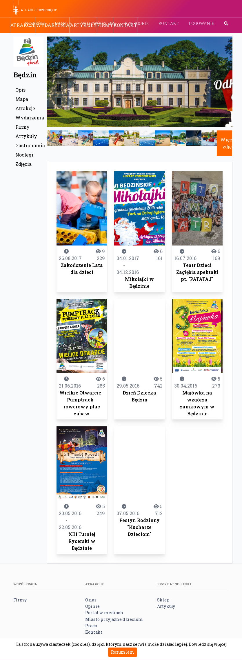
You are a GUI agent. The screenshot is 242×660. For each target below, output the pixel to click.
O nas (91, 600)
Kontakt (169, 23)
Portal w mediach (104, 612)
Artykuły (83, 25)
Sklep (163, 600)
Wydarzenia (53, 25)
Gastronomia (29, 145)
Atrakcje (23, 25)
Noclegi (24, 155)
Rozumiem (122, 652)
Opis (20, 90)
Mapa (21, 99)
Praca (91, 625)
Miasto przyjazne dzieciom (114, 619)
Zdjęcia (23, 164)
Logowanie (201, 23)
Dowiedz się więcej (208, 644)
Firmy (105, 25)
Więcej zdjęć (228, 143)
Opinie (92, 606)
